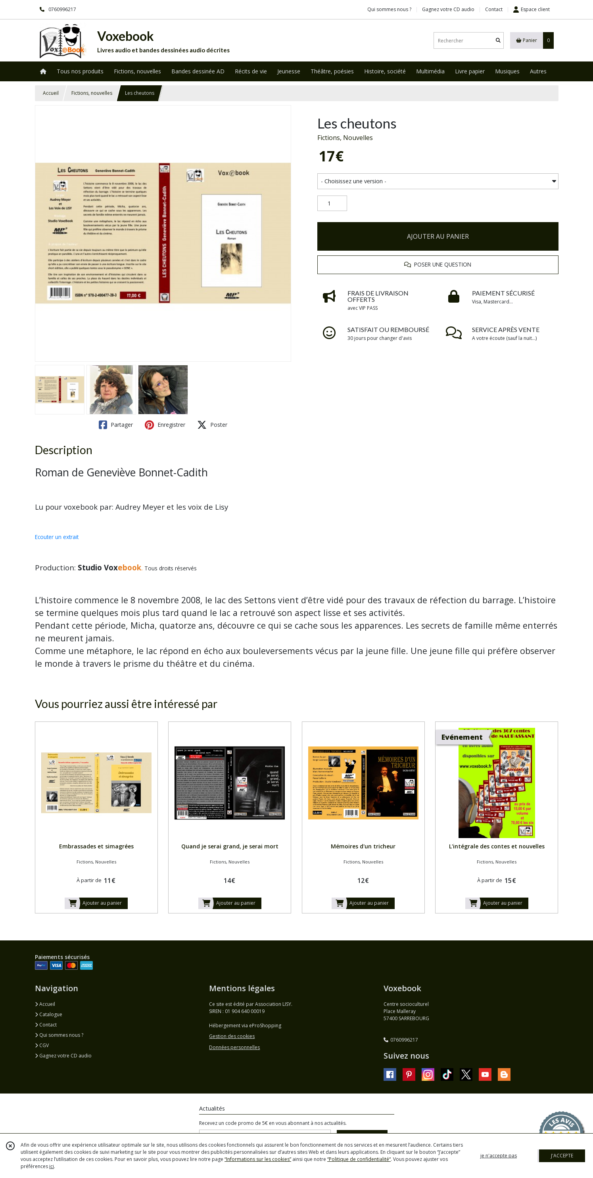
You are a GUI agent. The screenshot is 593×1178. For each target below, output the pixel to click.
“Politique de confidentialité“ (359, 1159)
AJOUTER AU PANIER (438, 236)
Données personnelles (234, 1047)
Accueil (51, 93)
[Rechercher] (498, 40)
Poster (212, 425)
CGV (42, 1045)
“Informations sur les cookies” (258, 1159)
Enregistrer (165, 425)
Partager (116, 425)
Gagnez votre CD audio (63, 1055)
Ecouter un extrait (57, 537)
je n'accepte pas (498, 1155)
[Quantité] (332, 203)
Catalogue (48, 1014)
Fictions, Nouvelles (345, 137)
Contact (494, 9)
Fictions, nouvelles (91, 93)
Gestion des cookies (232, 1036)
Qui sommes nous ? (59, 1035)
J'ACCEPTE (562, 1155)
